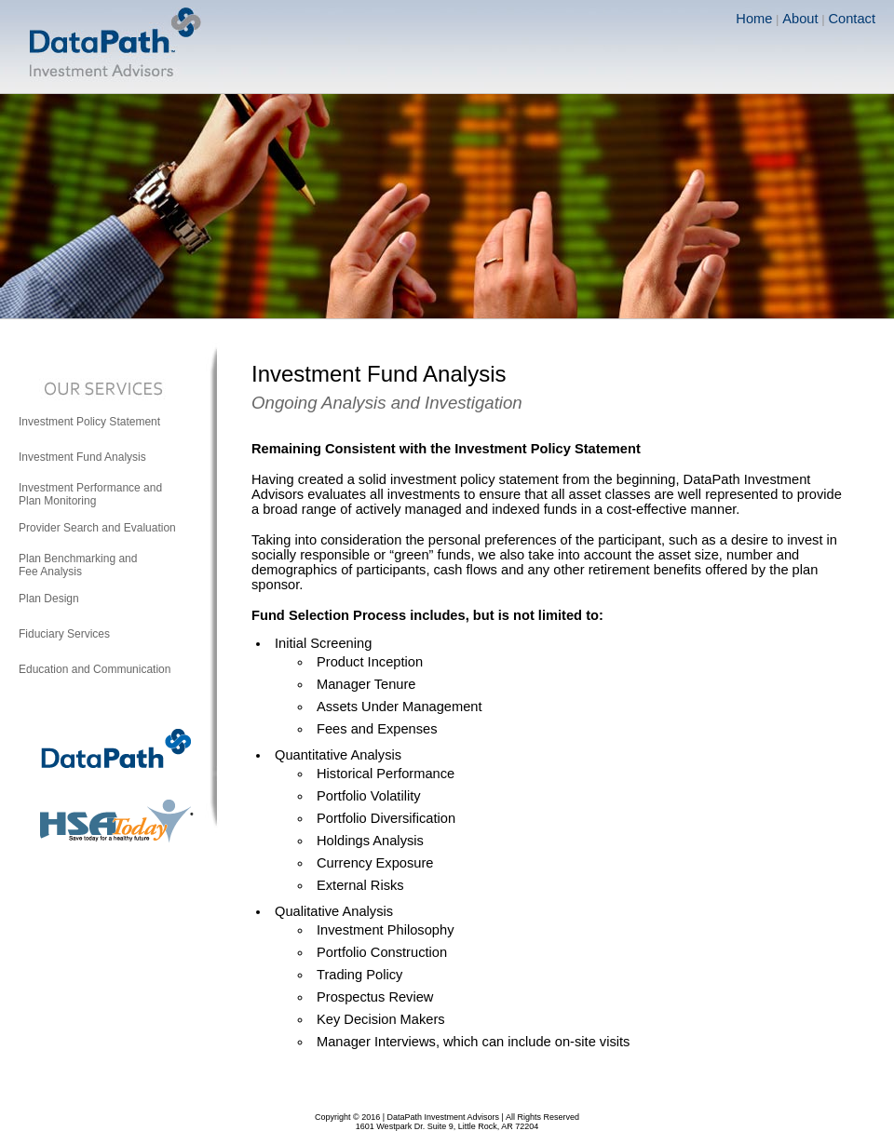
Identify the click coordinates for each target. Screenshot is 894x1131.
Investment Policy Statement (89, 421)
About (800, 18)
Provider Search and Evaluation (97, 527)
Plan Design (49, 598)
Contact (851, 18)
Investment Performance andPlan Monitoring (90, 494)
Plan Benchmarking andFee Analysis (78, 565)
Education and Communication (94, 669)
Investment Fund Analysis (82, 457)
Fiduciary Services (64, 633)
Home (754, 18)
